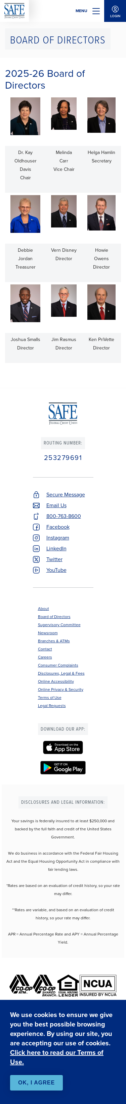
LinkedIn (56, 548)
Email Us (56, 505)
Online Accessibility (56, 681)
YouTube (56, 570)
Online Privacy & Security (60, 689)
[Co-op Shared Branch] (45, 985)
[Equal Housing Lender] (68, 985)
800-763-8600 (63, 516)
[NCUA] (98, 985)
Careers (45, 657)
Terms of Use (49, 698)
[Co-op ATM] (21, 985)
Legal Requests (52, 706)
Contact (45, 649)
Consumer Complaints (58, 665)
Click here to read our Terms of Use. (56, 1057)
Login (115, 11)
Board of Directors (54, 617)
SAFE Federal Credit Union (14, 11)
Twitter (54, 559)
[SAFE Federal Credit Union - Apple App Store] (63, 747)
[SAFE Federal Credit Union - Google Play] (63, 768)
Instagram (57, 538)
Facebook (58, 527)
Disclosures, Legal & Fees (61, 673)
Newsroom (48, 633)
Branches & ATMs (54, 641)
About (43, 609)
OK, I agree (36, 1082)
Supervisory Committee (59, 625)
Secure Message (65, 494)
